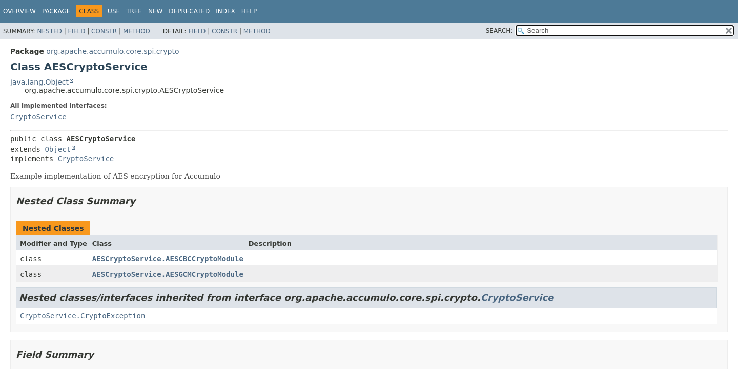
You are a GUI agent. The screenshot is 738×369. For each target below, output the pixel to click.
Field (76, 31)
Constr (104, 31)
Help (249, 11)
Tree (134, 11)
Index (225, 11)
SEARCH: (499, 30)
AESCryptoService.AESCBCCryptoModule (167, 259)
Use (114, 11)
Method (136, 31)
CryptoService (38, 117)
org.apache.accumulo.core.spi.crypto (112, 51)
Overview (19, 11)
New (155, 11)
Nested (49, 31)
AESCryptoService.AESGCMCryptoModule (167, 274)
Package (56, 11)
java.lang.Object (39, 82)
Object (58, 149)
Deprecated (189, 11)
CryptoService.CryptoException (82, 316)
